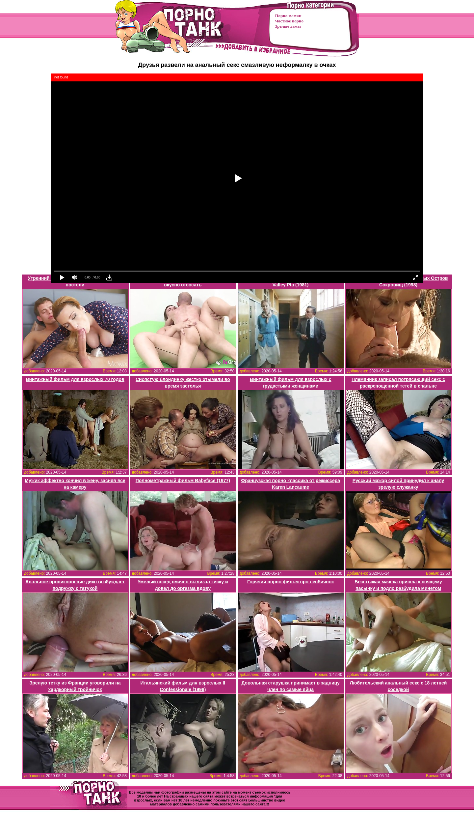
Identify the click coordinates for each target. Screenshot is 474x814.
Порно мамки (288, 15)
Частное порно (289, 20)
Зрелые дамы (288, 26)
